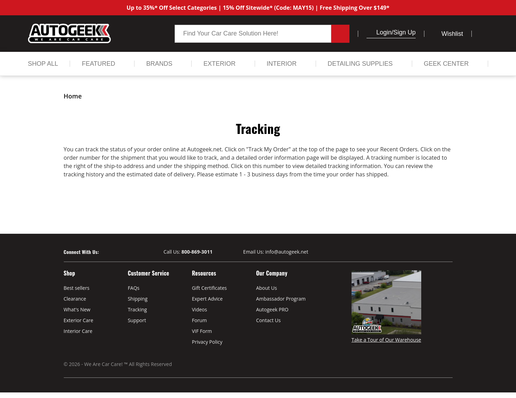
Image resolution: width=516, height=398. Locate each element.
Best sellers (77, 288)
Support (137, 320)
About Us (266, 288)
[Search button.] (340, 34)
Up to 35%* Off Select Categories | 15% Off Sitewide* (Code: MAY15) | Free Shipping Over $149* (257, 7)
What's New (77, 309)
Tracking (137, 309)
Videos (199, 309)
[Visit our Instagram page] (129, 252)
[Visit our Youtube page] (117, 252)
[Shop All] (43, 63)
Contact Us (268, 320)
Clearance (75, 298)
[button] (369, 32)
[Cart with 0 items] (484, 34)
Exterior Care (78, 320)
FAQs (134, 288)
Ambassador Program (281, 298)
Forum (199, 320)
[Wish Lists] (448, 34)
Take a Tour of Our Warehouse (386, 339)
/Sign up (404, 32)
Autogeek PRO (272, 309)
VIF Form (202, 331)
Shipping (138, 298)
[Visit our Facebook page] (104, 252)
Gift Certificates (209, 288)
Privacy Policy (207, 342)
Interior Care (78, 331)
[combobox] (253, 34)
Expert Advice (207, 298)
